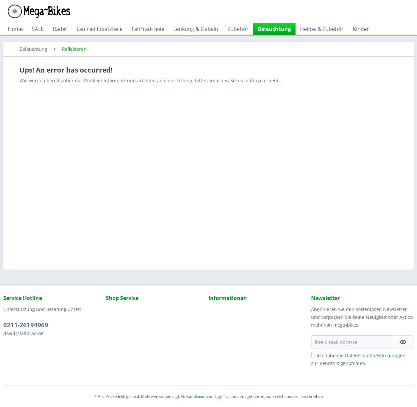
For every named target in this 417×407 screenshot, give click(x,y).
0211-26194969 (25, 325)
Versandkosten (194, 396)
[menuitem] (15, 29)
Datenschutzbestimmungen (375, 355)
